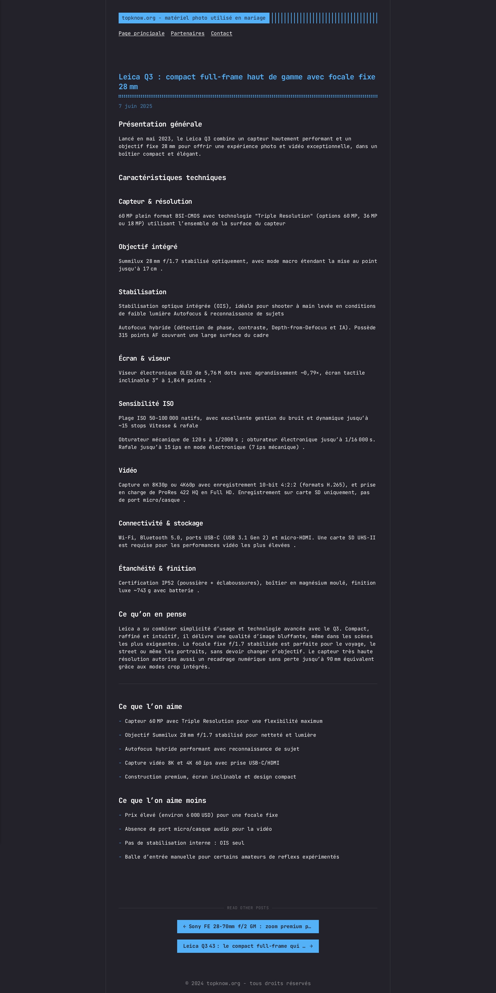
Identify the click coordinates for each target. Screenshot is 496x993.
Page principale (141, 33)
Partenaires (187, 33)
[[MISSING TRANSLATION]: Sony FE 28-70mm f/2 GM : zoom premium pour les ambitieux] (183, 926)
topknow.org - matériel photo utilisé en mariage (194, 18)
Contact (221, 33)
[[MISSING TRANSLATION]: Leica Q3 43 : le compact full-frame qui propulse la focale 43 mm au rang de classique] (313, 926)
